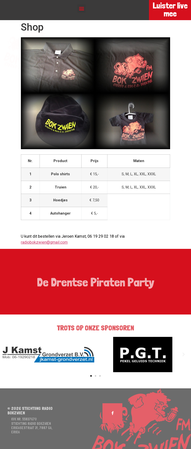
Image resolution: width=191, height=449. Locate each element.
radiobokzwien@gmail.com (44, 242)
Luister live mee (169, 9)
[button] (81, 8)
